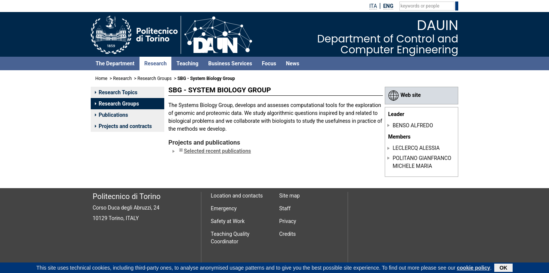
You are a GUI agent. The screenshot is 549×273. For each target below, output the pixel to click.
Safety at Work (227, 221)
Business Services (230, 63)
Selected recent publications (214, 151)
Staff (285, 208)
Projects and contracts (123, 126)
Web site (404, 95)
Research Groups (155, 78)
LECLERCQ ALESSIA (416, 148)
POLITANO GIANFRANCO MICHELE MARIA (422, 162)
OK (503, 268)
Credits (287, 234)
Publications (111, 115)
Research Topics (116, 92)
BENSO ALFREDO (413, 125)
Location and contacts (237, 196)
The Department (115, 63)
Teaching (187, 63)
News (292, 63)
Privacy (287, 221)
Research (155, 63)
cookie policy (473, 268)
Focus (269, 63)
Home (101, 78)
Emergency (224, 208)
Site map (289, 196)
